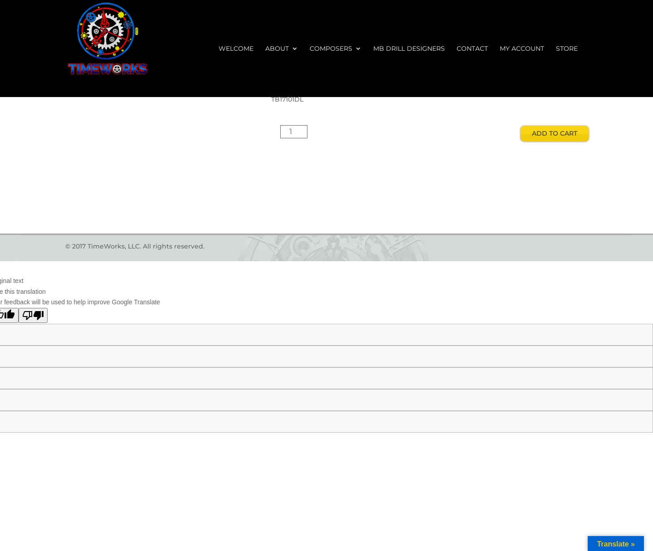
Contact (472, 49)
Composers (331, 49)
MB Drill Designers (409, 49)
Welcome (236, 49)
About (277, 49)
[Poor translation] (33, 315)
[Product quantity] (293, 131)
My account (522, 49)
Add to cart (554, 133)
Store (567, 49)
